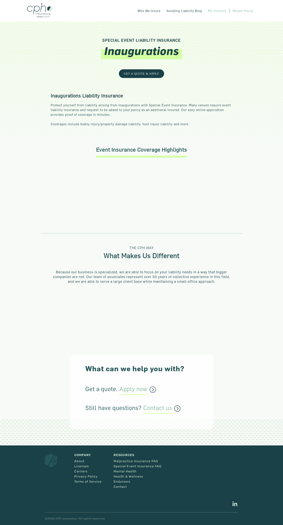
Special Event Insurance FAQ (137, 466)
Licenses (81, 466)
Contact (120, 486)
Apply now (133, 389)
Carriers (80, 471)
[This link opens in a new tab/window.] (235, 504)
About (79, 461)
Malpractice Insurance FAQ (136, 461)
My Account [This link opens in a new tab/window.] (217, 11)
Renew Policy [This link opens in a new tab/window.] (243, 11)
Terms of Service (88, 481)
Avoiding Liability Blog (184, 11)
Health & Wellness (128, 476)
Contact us (157, 408)
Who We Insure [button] (149, 10)
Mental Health (125, 471)
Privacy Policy (86, 476)
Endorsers (122, 481)
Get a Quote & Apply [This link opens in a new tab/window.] (141, 73)
